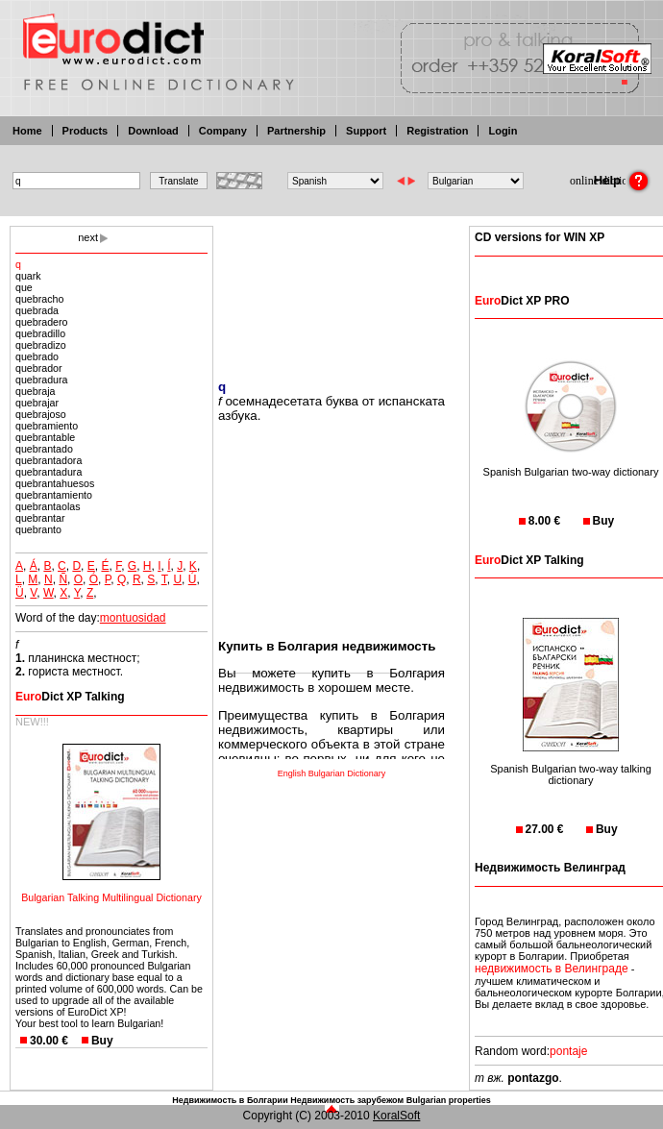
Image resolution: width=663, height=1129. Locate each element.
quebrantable (45, 437)
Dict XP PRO (522, 300)
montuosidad (133, 618)
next (88, 237)
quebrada (37, 310)
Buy (102, 1040)
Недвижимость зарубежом (347, 1100)
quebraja (35, 391)
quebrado (37, 356)
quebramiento (46, 425)
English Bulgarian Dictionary (332, 773)
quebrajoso (40, 414)
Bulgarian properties (448, 1100)
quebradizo (40, 345)
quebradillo (40, 333)
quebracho (39, 299)
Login (502, 130)
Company (223, 130)
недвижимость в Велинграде (551, 968)
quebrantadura (48, 472)
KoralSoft (396, 1115)
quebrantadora (48, 460)
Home (27, 130)
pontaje (568, 1051)
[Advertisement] (331, 291)
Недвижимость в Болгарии (229, 1100)
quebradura (41, 379)
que (24, 287)
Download (153, 130)
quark (28, 276)
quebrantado (44, 448)
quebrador (38, 368)
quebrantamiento (53, 495)
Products (85, 130)
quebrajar (37, 402)
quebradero (41, 322)
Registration (437, 130)
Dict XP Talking (70, 696)
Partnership (296, 130)
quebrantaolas (48, 506)
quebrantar (40, 518)
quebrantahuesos (54, 483)
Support (366, 130)
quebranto (38, 529)
